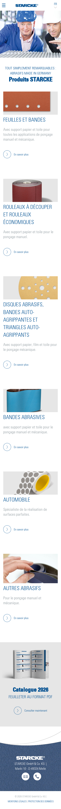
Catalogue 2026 (30, 689)
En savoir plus (21, 154)
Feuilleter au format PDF (30, 697)
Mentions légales (17, 801)
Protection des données (41, 801)
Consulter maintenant (35, 710)
